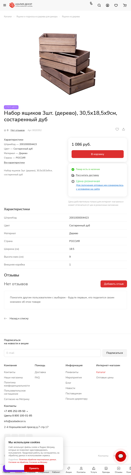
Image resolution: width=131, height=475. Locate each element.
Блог (68, 383)
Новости (70, 388)
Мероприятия (74, 377)
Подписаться (114, 353)
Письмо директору (77, 398)
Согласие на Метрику (38, 462)
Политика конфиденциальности (17, 384)
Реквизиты (72, 372)
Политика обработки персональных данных (37, 460)
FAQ (37, 377)
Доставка (40, 372)
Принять (34, 468)
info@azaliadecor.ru (15, 421)
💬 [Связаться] (120, 456)
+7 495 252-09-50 (14, 411)
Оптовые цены (105, 377)
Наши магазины (13, 377)
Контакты (9, 372)
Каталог (101, 372)
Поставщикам (74, 393)
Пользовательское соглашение (15, 392)
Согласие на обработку (18, 462)
